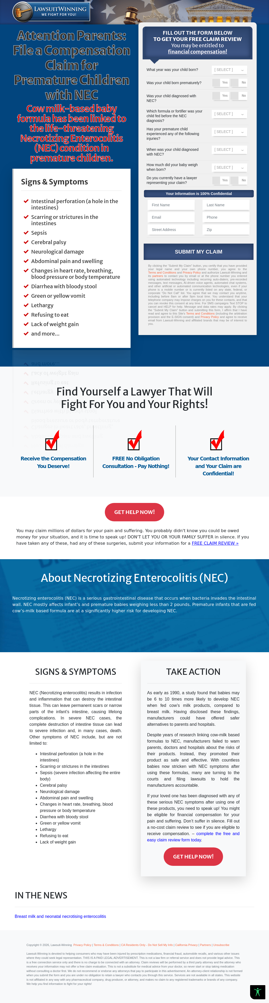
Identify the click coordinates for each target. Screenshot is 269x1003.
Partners (205, 945)
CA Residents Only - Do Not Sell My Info (147, 945)
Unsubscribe (221, 945)
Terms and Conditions (162, 272)
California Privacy (186, 945)
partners (157, 275)
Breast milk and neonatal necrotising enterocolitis (60, 916)
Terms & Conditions (106, 945)
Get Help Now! (134, 512)
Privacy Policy (192, 272)
